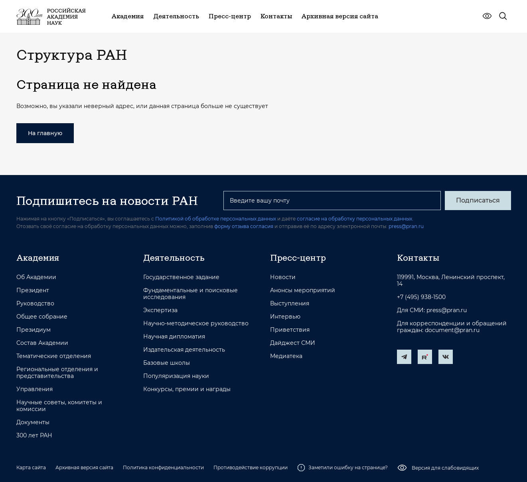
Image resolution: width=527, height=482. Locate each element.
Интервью (285, 316)
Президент (32, 290)
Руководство (35, 303)
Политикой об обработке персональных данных (215, 219)
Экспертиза (160, 310)
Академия (37, 257)
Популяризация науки (176, 376)
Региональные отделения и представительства (57, 373)
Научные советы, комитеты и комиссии (59, 406)
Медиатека (286, 356)
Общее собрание (41, 316)
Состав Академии (42, 343)
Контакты (418, 257)
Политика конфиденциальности (163, 467)
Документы (32, 422)
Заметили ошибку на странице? (342, 468)
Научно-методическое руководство (196, 323)
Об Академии (36, 277)
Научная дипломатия (174, 336)
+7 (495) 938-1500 (421, 297)
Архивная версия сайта (84, 467)
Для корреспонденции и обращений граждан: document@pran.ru (452, 327)
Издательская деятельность (184, 349)
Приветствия (290, 330)
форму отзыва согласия (243, 226)
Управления (34, 389)
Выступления (289, 303)
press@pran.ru (406, 226)
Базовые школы (166, 363)
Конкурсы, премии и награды (187, 389)
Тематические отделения (53, 356)
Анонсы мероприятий (302, 290)
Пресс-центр (298, 257)
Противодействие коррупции (250, 467)
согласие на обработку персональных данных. (355, 219)
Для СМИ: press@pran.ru (432, 310)
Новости (283, 277)
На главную (45, 133)
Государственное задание (181, 277)
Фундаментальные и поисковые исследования (190, 294)
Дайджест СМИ (292, 343)
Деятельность (174, 257)
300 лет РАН (34, 435)
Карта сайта (31, 467)
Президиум (33, 330)
